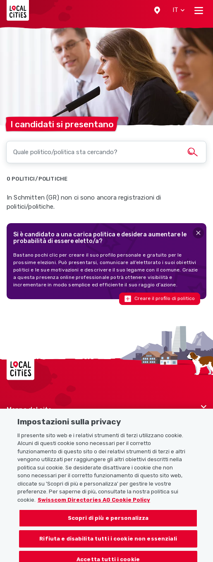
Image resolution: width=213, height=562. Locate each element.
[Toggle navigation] (198, 10)
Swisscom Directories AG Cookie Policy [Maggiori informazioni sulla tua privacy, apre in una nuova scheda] (94, 504)
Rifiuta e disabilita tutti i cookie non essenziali (108, 543)
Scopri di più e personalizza (108, 522)
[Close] (198, 232)
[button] (157, 10)
